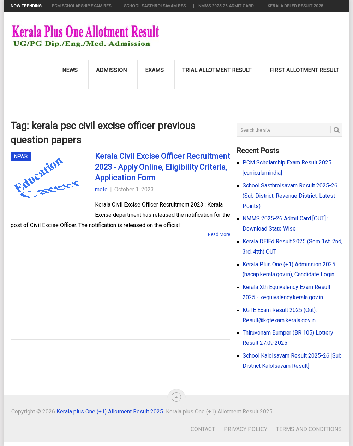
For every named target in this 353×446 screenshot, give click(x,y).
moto (101, 189)
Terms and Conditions (309, 429)
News (70, 70)
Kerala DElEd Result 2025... (297, 6)
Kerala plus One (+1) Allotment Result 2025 (109, 411)
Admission (111, 70)
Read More (219, 234)
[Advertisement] (109, 278)
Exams (154, 70)
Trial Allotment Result (216, 70)
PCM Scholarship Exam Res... (83, 6)
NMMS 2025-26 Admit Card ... (228, 6)
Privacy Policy (245, 429)
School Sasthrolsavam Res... (156, 6)
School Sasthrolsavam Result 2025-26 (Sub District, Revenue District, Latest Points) (290, 195)
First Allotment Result (304, 70)
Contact (203, 429)
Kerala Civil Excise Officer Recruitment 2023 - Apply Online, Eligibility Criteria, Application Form (162, 167)
